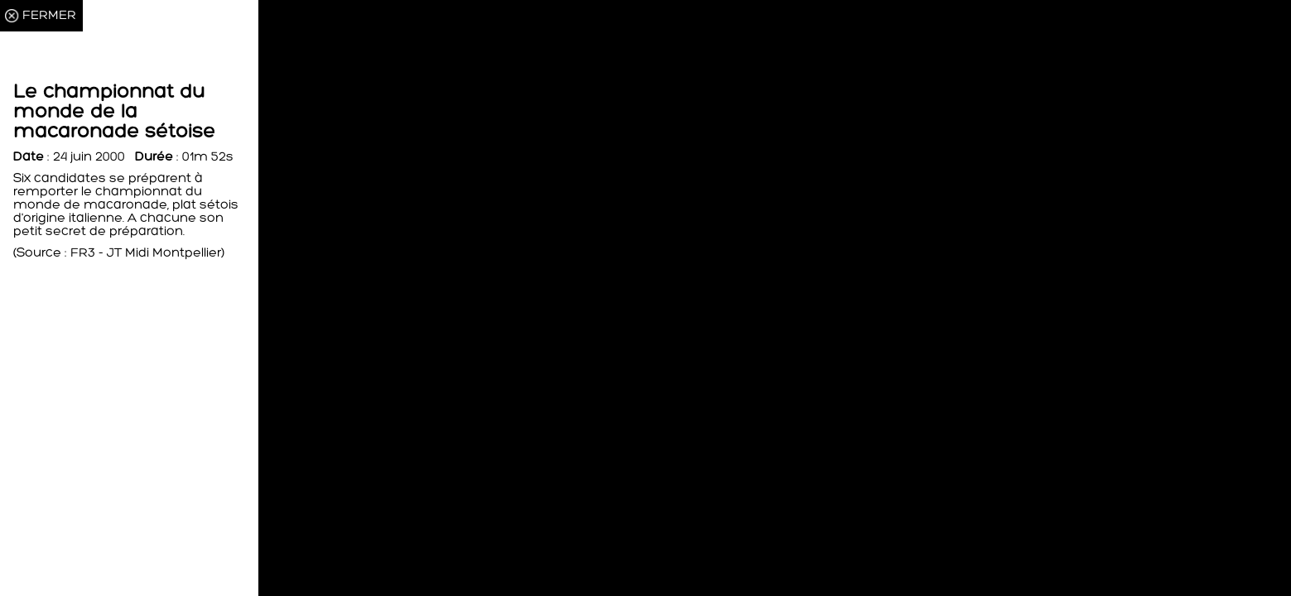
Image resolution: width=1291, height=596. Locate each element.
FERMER (49, 15)
